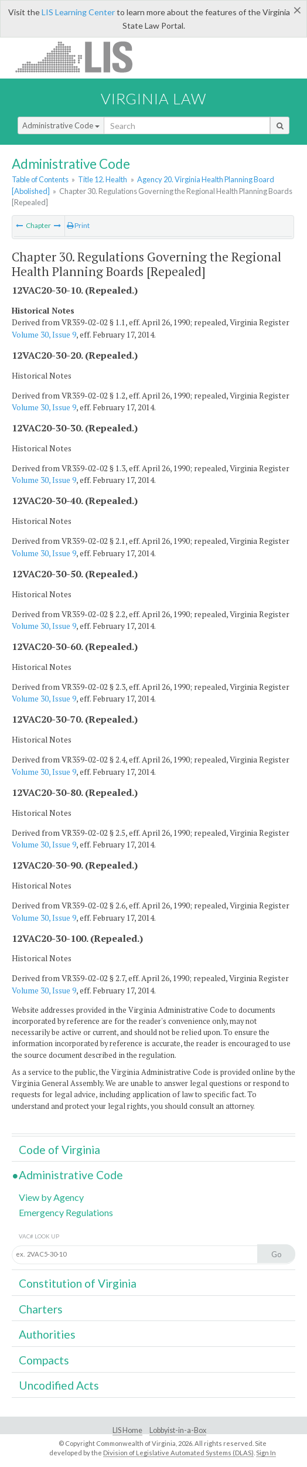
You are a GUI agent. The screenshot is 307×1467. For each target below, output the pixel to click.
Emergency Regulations (66, 1212)
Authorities (47, 1334)
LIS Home (127, 1430)
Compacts (44, 1360)
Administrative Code (61, 125)
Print (78, 225)
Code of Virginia (59, 1149)
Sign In (266, 1452)
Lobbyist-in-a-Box (177, 1430)
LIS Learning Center (78, 12)
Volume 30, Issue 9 (44, 334)
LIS (80, 56)
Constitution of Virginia (78, 1283)
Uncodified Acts (59, 1385)
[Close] (297, 10)
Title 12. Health (102, 179)
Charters (41, 1309)
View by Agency (51, 1197)
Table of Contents (40, 179)
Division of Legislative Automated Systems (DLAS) (178, 1452)
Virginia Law (153, 98)
